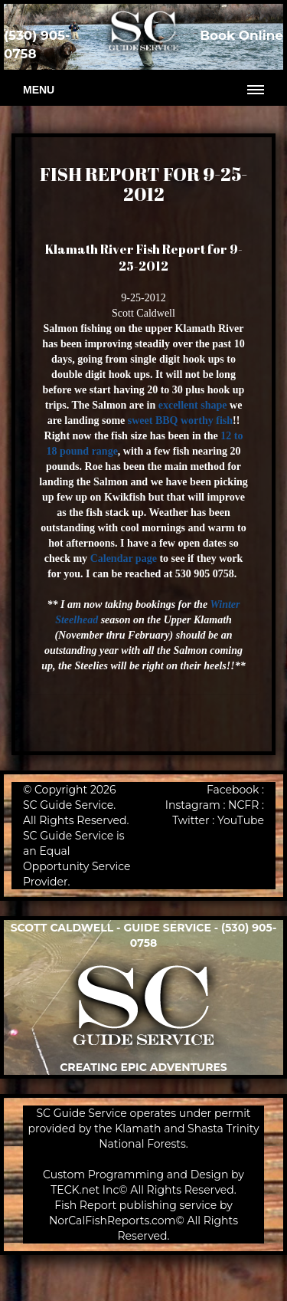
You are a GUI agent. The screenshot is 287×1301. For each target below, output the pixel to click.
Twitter (191, 820)
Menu (38, 90)
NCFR (243, 805)
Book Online (241, 35)
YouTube (240, 820)
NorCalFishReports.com (112, 1220)
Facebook (233, 790)
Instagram (192, 805)
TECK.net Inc (85, 1190)
